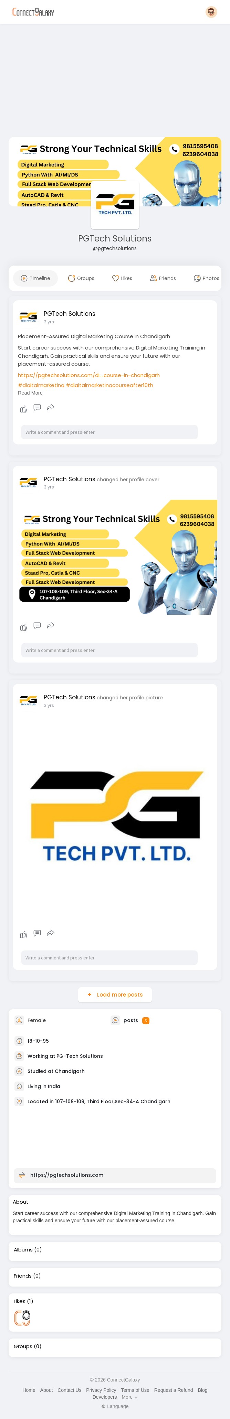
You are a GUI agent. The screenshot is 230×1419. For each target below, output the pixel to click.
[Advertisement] (115, 82)
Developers (105, 1397)
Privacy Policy (101, 1390)
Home (28, 1390)
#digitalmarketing (41, 385)
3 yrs (49, 322)
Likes (19, 1301)
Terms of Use (135, 1390)
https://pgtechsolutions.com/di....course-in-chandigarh (89, 375)
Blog (202, 1390)
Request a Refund (173, 1390)
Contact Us (69, 1390)
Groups (23, 1346)
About (46, 1390)
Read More (30, 393)
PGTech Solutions (115, 239)
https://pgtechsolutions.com (66, 1175)
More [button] (129, 1397)
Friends (23, 1276)
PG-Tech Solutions (79, 1056)
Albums (23, 1250)
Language (114, 1406)
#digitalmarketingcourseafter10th (109, 385)
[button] (211, 12)
